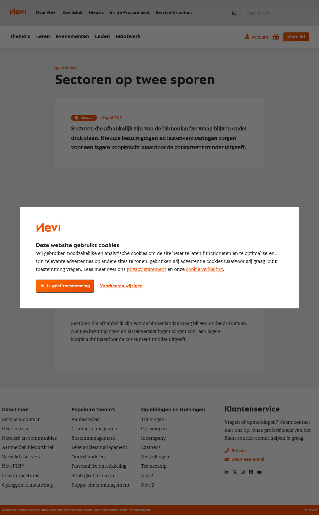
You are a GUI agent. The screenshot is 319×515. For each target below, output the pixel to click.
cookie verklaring (204, 269)
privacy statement (146, 269)
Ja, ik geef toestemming (65, 286)
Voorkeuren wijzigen (121, 286)
